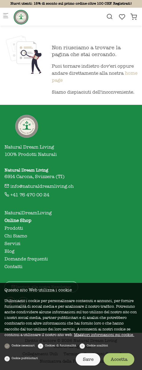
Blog (9, 251)
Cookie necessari (23, 345)
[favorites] (122, 17)
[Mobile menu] (5, 17)
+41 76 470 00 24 (26, 195)
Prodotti (13, 228)
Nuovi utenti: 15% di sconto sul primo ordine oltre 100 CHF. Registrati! (71, 3)
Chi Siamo (15, 236)
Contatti (13, 266)
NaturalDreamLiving (28, 213)
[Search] (109, 16)
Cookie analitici (97, 345)
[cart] (134, 17)
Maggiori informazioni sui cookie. (104, 334)
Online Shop (17, 220)
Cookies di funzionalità (60, 345)
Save (88, 359)
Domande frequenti (26, 259)
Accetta (119, 359)
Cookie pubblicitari (25, 358)
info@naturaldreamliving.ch (39, 186)
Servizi (12, 243)
